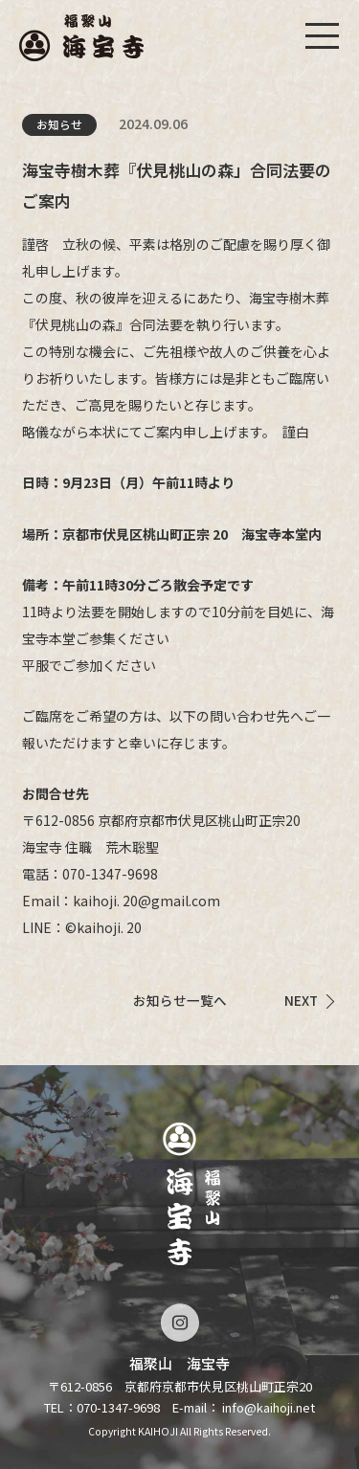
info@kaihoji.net (268, 1407)
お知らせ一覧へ (180, 1000)
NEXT (301, 1000)
